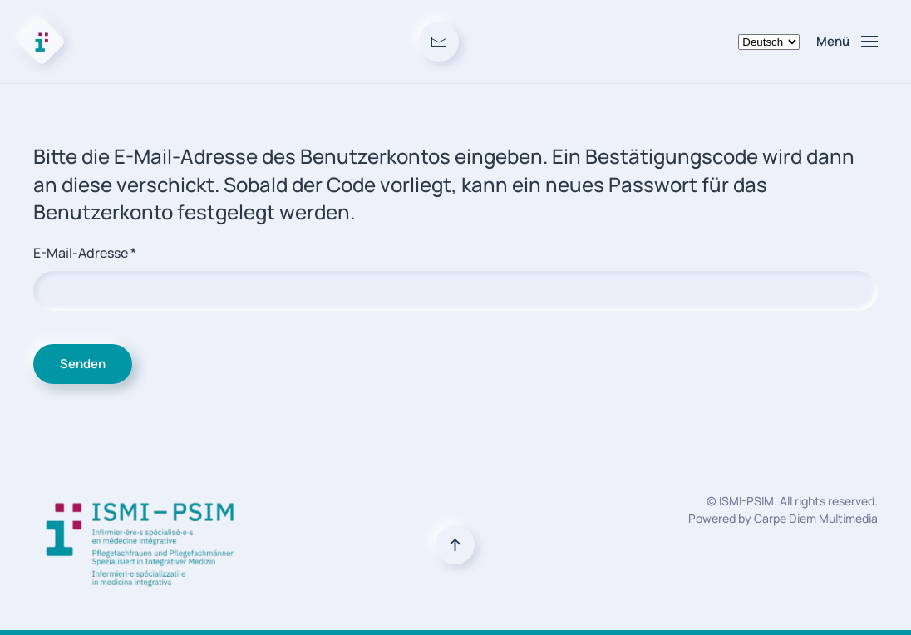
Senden (83, 363)
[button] (847, 41)
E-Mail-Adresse (84, 253)
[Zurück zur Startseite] (41, 41)
